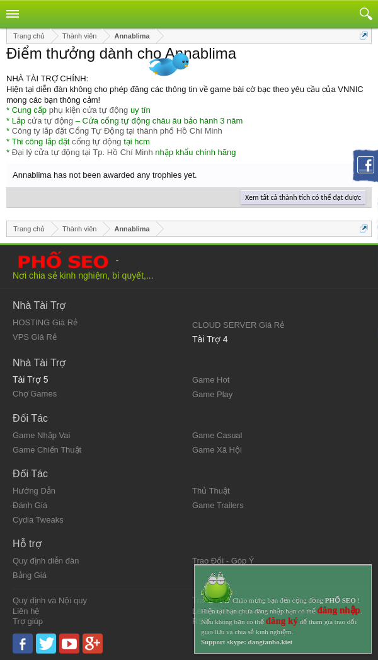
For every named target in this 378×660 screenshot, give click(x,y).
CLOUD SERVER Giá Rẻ (238, 325)
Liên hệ (26, 611)
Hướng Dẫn (34, 490)
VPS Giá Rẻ (35, 337)
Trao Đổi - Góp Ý (223, 560)
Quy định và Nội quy (50, 600)
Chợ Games (35, 393)
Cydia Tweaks (38, 519)
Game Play (212, 394)
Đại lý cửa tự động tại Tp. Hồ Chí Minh (82, 152)
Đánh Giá (30, 505)
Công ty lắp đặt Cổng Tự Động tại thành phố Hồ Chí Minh (117, 131)
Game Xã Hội (217, 449)
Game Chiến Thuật (47, 449)
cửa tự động (50, 120)
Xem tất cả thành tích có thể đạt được (303, 197)
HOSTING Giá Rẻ (45, 322)
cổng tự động (97, 141)
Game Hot (210, 380)
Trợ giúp (28, 621)
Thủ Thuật (211, 490)
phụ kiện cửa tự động (89, 110)
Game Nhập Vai (41, 435)
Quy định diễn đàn (46, 560)
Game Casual (217, 435)
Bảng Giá (30, 575)
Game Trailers (218, 505)
